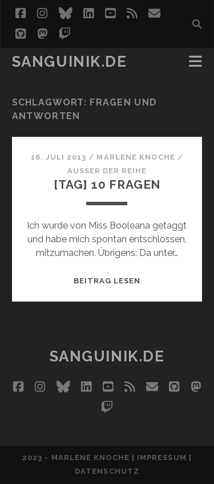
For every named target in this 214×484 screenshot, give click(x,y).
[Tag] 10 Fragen (107, 184)
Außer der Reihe (107, 170)
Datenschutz (107, 471)
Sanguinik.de (69, 61)
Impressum (161, 457)
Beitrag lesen (107, 280)
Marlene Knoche (135, 157)
